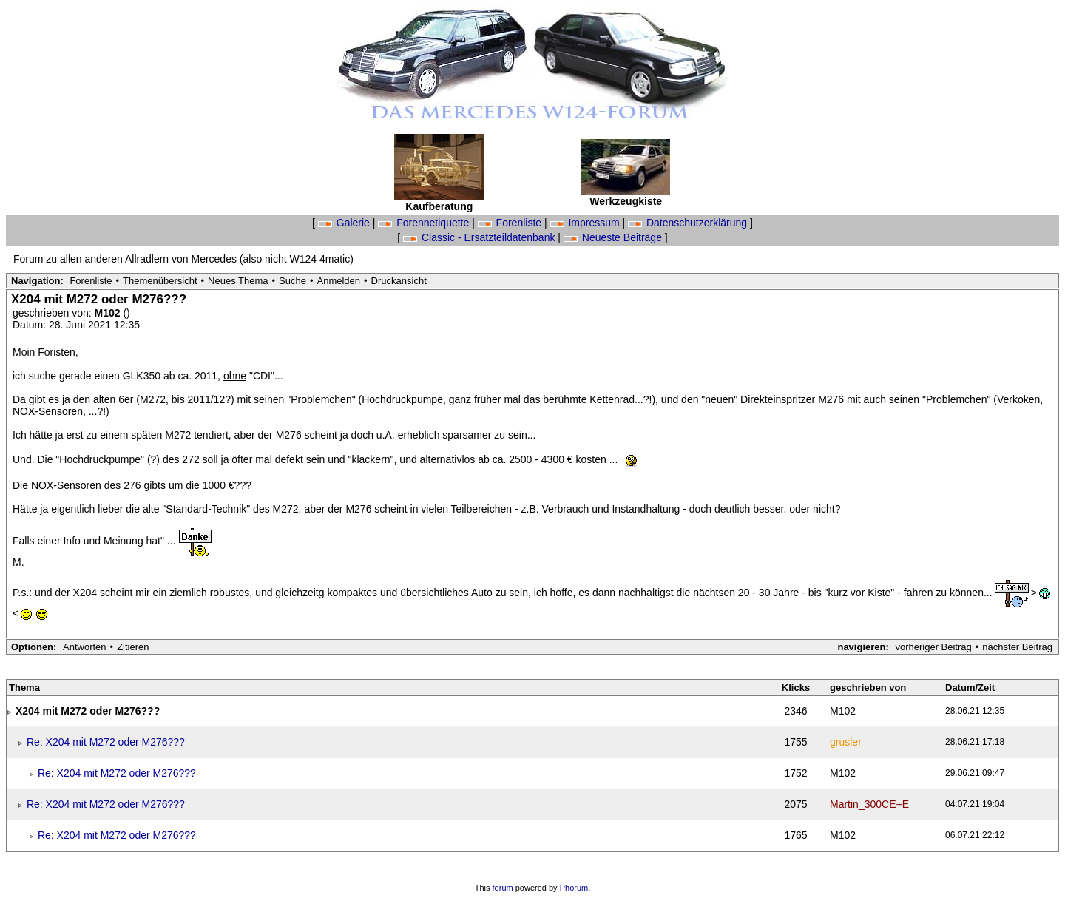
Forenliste (511, 223)
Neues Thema (238, 280)
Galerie (345, 223)
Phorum (574, 887)
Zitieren (133, 646)
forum (503, 887)
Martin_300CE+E (869, 804)
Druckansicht (399, 280)
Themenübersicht (160, 280)
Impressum (586, 223)
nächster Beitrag (1017, 646)
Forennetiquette (425, 223)
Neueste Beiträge (614, 237)
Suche (292, 280)
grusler (846, 742)
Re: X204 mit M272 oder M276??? (106, 742)
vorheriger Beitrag (933, 646)
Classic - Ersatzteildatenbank (480, 237)
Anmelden (339, 280)
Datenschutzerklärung (689, 223)
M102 (109, 313)
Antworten (84, 646)
